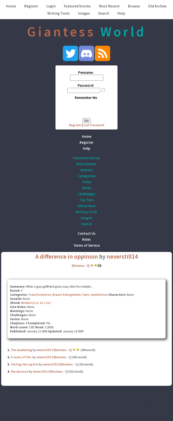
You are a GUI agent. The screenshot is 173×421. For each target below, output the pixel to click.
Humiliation (99, 295)
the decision (19, 372)
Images (84, 13)
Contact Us (87, 233)
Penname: (86, 72)
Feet (85, 295)
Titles (86, 182)
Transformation (39, 295)
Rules (86, 239)
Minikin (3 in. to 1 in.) (36, 303)
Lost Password (93, 125)
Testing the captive (24, 364)
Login (51, 6)
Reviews (78, 266)
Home (11, 6)
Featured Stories (77, 6)
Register (31, 6)
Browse (134, 6)
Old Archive (157, 6)
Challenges (86, 194)
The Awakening (21, 350)
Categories (87, 176)
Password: (86, 85)
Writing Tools (58, 13)
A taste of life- (21, 357)
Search (103, 13)
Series (87, 188)
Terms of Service (86, 245)
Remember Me (86, 97)
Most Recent (109, 6)
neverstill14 (122, 256)
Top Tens (87, 200)
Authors (86, 170)
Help (121, 13)
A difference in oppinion (66, 256)
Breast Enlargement (67, 295)
